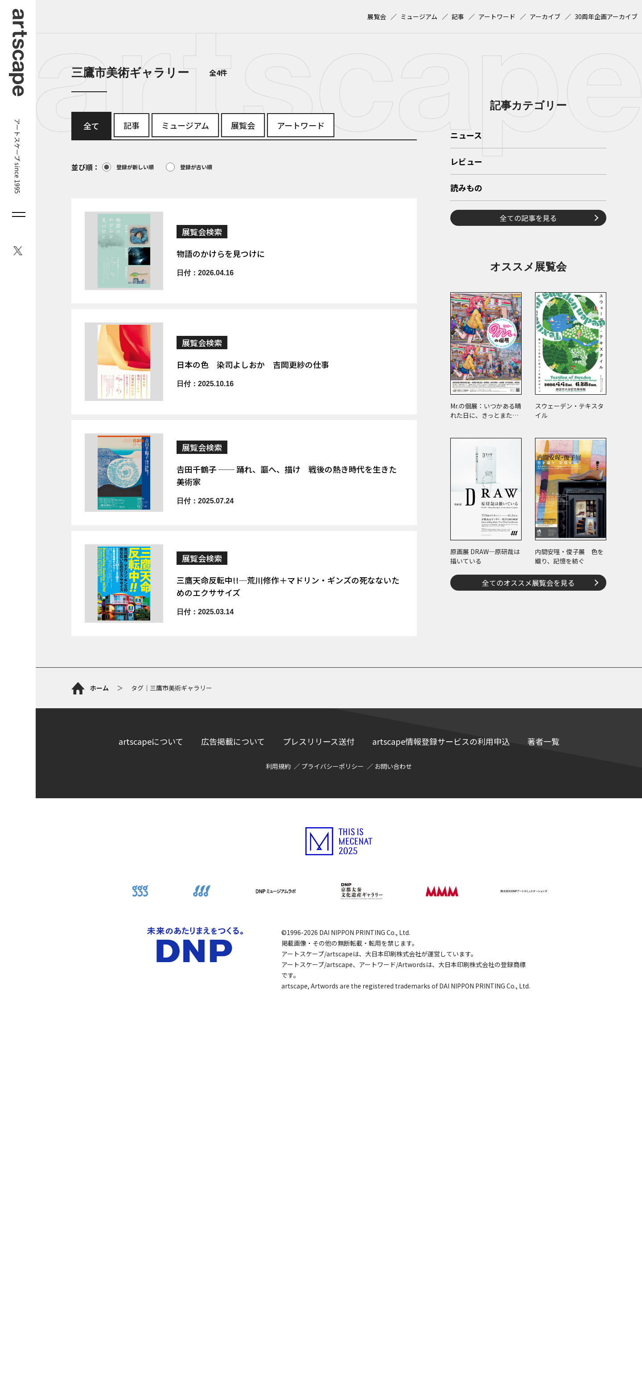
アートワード (496, 16)
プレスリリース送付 (318, 741)
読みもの (466, 188)
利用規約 (278, 766)
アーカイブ (545, 16)
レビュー (466, 162)
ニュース (466, 136)
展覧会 (376, 16)
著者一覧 (543, 741)
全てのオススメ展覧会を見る (528, 582)
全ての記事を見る (528, 217)
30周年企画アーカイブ (606, 16)
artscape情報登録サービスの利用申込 (441, 741)
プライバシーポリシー (332, 766)
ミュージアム (418, 16)
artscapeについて (151, 741)
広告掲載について (233, 741)
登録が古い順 (189, 167)
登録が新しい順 (128, 167)
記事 (458, 16)
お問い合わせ (393, 766)
